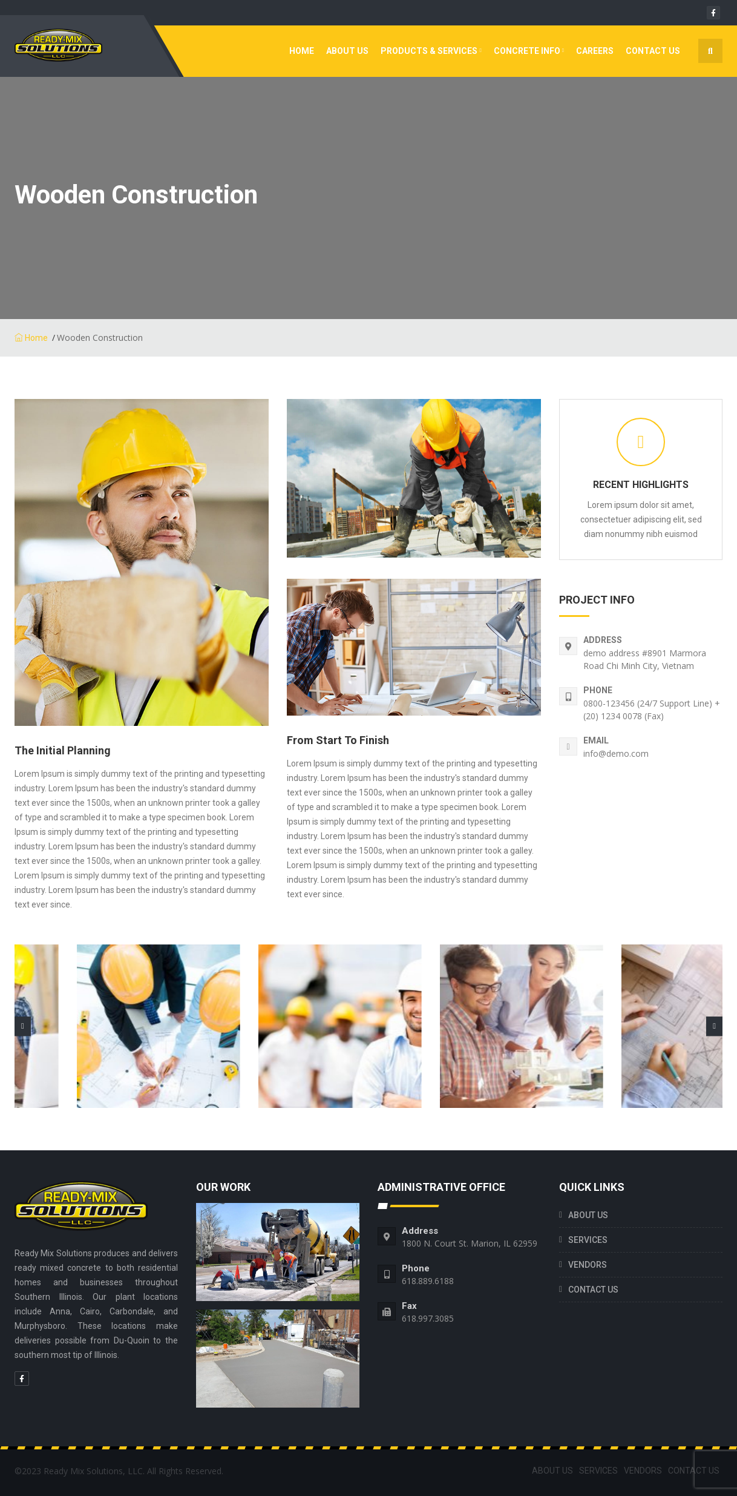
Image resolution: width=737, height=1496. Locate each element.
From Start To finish (338, 740)
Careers (595, 51)
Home (301, 51)
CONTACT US (653, 51)
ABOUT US (347, 51)
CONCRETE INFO (527, 51)
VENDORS (587, 1265)
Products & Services (429, 51)
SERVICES (588, 1240)
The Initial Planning (63, 750)
